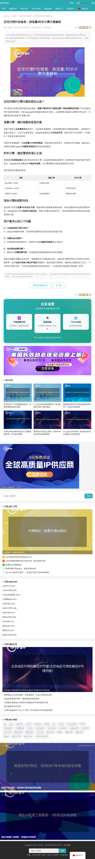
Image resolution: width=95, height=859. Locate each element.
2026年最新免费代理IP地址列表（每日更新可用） (26, 561)
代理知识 (70, 9)
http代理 (56, 855)
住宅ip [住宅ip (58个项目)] (30, 728)
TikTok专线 (36, 9)
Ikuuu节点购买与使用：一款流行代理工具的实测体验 (27, 572)
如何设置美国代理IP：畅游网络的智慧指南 (21, 699)
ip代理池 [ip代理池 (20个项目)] (37, 724)
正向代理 (6, 621)
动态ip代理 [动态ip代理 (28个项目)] (74, 728)
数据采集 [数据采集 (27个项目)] (29, 732)
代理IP (43, 855)
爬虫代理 (6, 626)
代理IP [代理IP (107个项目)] (82, 724)
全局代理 (6, 604)
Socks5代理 (36, 855)
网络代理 (6, 630)
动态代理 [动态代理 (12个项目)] (85, 728)
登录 (72, 3)
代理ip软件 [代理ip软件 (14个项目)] (8, 728)
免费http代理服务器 (14, 565)
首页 (4, 9)
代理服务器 (7, 599)
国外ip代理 (6, 617)
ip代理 (14, 16)
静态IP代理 (7, 635)
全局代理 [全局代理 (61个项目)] (62, 728)
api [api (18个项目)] (5, 724)
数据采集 (48, 9)
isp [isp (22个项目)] (54, 724)
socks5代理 (7, 590)
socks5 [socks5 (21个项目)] (61, 724)
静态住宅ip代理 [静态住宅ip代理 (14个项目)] (42, 736)
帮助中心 (59, 9)
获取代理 (24, 9)
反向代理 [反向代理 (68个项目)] (7, 732)
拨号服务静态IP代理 (12, 706)
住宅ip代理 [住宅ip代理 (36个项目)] (40, 728)
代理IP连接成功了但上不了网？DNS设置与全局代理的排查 (28, 710)
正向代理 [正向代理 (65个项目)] (39, 732)
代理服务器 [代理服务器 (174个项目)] (20, 728)
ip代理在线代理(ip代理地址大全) (19, 557)
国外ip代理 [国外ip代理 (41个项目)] (18, 732)
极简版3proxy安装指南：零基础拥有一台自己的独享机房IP (28, 695)
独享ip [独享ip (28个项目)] (59, 732)
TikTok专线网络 (8, 595)
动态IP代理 (7, 608)
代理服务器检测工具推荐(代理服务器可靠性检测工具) (26, 702)
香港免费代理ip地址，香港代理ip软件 (21, 568)
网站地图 (67, 845)
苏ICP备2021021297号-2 (54, 845)
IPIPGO (4, 3)
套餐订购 (13, 9)
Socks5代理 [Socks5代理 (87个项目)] (71, 724)
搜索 (89, 496)
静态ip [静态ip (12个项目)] (6, 736)
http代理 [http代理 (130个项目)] (19, 724)
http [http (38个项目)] (11, 724)
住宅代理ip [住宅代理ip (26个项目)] (52, 728)
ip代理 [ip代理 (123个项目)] (28, 724)
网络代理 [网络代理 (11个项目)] (69, 732)
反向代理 (6, 613)
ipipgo (10, 27)
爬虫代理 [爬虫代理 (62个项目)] (50, 732)
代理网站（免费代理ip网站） (15, 552)
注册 (78, 3)
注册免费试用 (40, 285)
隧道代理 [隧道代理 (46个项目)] (79, 732)
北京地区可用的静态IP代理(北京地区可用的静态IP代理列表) (27, 690)
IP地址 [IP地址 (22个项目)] (46, 724)
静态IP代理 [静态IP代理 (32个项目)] (16, 736)
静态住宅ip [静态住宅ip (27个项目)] (28, 736)
